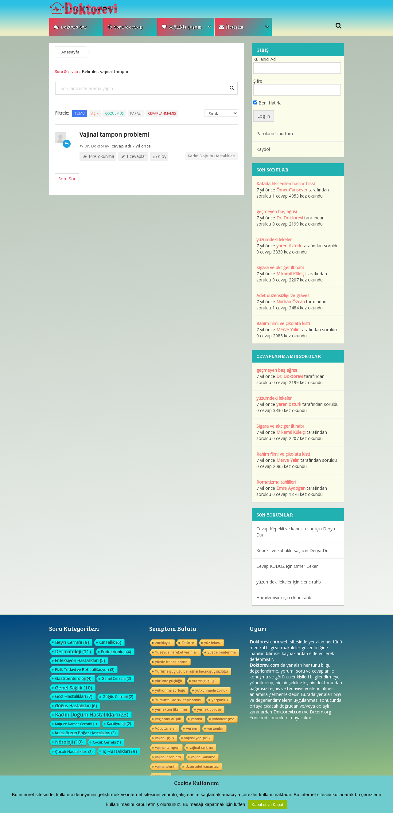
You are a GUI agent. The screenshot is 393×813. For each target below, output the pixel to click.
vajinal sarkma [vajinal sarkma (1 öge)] (201, 747)
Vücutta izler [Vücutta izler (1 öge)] (165, 728)
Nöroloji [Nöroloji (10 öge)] (69, 742)
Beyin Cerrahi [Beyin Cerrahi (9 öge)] (72, 642)
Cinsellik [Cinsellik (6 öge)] (110, 642)
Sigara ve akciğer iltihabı (280, 267)
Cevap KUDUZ (270, 566)
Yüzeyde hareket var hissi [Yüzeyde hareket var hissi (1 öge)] (176, 652)
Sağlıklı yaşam (182, 27)
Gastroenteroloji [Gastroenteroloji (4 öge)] (73, 678)
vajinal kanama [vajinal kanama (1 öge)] (203, 757)
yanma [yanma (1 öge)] (196, 719)
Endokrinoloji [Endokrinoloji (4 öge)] (116, 651)
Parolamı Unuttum (274, 133)
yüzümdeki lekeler (274, 239)
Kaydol (263, 149)
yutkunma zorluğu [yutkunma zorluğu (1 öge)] (170, 690)
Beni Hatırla (267, 103)
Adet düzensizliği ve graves (282, 295)
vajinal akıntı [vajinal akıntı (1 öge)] (165, 766)
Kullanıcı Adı (265, 59)
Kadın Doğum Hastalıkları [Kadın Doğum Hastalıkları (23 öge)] (91, 714)
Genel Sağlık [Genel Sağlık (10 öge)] (73, 688)
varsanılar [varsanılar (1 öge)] (215, 728)
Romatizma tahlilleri (276, 482)
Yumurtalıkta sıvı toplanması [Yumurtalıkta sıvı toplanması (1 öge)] (178, 699)
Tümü (80, 113)
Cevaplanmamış (162, 113)
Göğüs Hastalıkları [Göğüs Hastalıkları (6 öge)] (76, 706)
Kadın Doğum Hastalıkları (211, 156)
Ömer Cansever (291, 190)
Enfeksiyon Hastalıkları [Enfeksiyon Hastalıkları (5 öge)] (80, 660)
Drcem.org (320, 712)
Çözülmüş (114, 113)
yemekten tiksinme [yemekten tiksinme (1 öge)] (171, 709)
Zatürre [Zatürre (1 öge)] (187, 642)
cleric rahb (311, 582)
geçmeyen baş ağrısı (276, 211)
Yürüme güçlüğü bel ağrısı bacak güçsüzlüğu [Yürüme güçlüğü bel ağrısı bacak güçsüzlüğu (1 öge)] (191, 671)
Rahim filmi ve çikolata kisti (283, 323)
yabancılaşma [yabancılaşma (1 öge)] (223, 719)
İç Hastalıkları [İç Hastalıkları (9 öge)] (120, 751)
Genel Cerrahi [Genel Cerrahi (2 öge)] (116, 678)
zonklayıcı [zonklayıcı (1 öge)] (163, 642)
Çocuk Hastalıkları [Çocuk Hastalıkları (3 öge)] (73, 751)
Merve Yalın (287, 329)
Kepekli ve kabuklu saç (278, 550)
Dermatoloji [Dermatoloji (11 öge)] (73, 651)
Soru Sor (67, 179)
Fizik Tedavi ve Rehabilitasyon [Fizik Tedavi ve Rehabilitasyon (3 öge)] (84, 669)
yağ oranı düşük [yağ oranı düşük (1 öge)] (168, 719)
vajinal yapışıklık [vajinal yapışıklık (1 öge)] (197, 738)
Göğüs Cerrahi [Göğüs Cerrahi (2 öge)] (118, 696)
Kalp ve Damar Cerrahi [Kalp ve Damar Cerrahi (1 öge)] (76, 723)
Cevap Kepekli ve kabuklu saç (285, 529)
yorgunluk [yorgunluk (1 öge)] (220, 699)
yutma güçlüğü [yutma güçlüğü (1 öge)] (204, 680)
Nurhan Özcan (290, 301)
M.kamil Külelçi (290, 274)
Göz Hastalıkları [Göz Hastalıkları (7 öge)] (73, 696)
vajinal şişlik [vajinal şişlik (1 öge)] (164, 738)
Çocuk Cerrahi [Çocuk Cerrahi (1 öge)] (107, 742)
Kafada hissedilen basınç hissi (285, 184)
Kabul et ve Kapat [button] (267, 804)
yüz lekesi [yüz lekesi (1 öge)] (212, 642)
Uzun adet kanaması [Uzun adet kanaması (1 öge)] (202, 766)
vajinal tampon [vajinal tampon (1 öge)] (167, 747)
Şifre (257, 81)
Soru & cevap (125, 27)
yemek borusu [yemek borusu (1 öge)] (209, 709)
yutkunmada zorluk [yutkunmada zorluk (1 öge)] (211, 690)
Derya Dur (319, 550)
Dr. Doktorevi (95, 146)
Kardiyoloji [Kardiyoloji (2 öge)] (119, 723)
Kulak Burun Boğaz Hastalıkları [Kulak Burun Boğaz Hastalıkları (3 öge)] (85, 733)
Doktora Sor (70, 27)
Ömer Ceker (306, 566)
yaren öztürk (288, 246)
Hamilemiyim (269, 597)
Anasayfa (70, 52)
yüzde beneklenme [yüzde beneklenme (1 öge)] (171, 661)
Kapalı (136, 113)
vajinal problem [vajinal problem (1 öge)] (168, 757)
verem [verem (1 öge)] (191, 728)
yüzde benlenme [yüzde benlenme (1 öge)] (222, 652)
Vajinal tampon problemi (114, 134)
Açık (95, 113)
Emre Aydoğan (290, 488)
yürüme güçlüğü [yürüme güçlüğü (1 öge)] (168, 680)
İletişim (231, 27)
